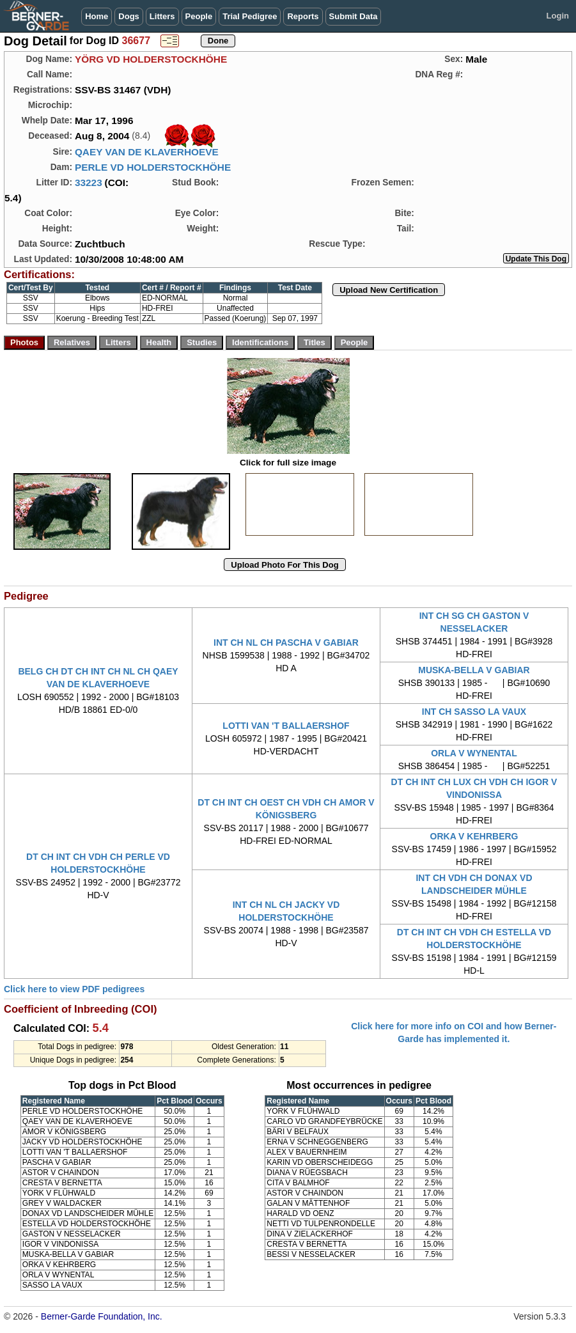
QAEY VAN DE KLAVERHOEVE (147, 151)
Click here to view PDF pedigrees (74, 989)
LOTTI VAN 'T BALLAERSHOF (285, 726)
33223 (88, 182)
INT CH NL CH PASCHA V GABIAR (286, 642)
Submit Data (353, 16)
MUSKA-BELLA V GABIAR (473, 670)
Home (96, 16)
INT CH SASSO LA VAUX (474, 711)
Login (558, 15)
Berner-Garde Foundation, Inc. (101, 1316)
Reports (302, 16)
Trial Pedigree (249, 16)
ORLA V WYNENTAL (474, 753)
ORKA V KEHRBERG (474, 836)
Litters (162, 16)
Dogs (128, 16)
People (199, 16)
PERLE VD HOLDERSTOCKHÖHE (153, 167)
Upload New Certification (388, 290)
